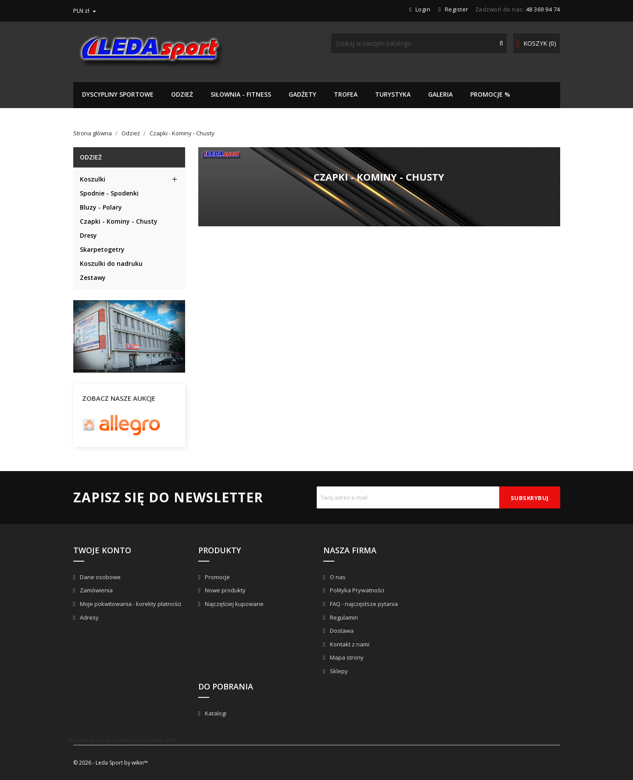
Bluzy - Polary (101, 207)
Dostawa (341, 631)
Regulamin (343, 617)
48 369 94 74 (543, 9)
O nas (337, 577)
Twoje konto (102, 550)
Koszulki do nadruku (111, 263)
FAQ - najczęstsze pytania (363, 604)
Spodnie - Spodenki (109, 193)
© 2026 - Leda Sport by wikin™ (110, 762)
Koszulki (92, 179)
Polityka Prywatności (356, 590)
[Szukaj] (419, 43)
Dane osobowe (100, 577)
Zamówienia (96, 590)
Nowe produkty (225, 590)
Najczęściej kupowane (234, 604)
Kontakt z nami (349, 644)
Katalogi (215, 713)
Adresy (89, 617)
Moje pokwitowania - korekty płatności (130, 604)
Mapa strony (346, 657)
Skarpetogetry (102, 249)
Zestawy (93, 277)
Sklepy (338, 671)
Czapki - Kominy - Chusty (118, 221)
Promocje (217, 577)
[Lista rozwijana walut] (85, 11)
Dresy (88, 235)
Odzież (91, 157)
